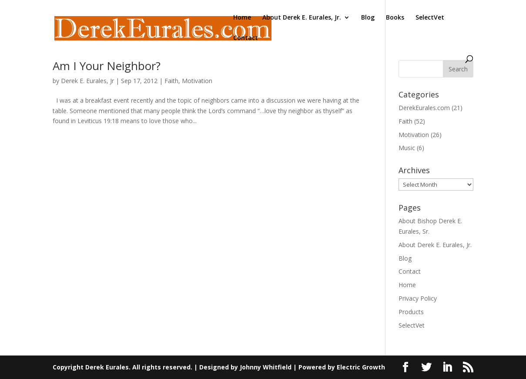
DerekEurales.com (424, 108)
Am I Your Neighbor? (107, 66)
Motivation (197, 81)
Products (411, 312)
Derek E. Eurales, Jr (87, 81)
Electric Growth (361, 367)
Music (407, 148)
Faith (171, 81)
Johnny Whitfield (265, 367)
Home (242, 17)
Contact (245, 38)
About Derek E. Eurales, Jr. (301, 17)
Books (395, 17)
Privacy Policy (418, 298)
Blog (368, 17)
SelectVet (429, 17)
